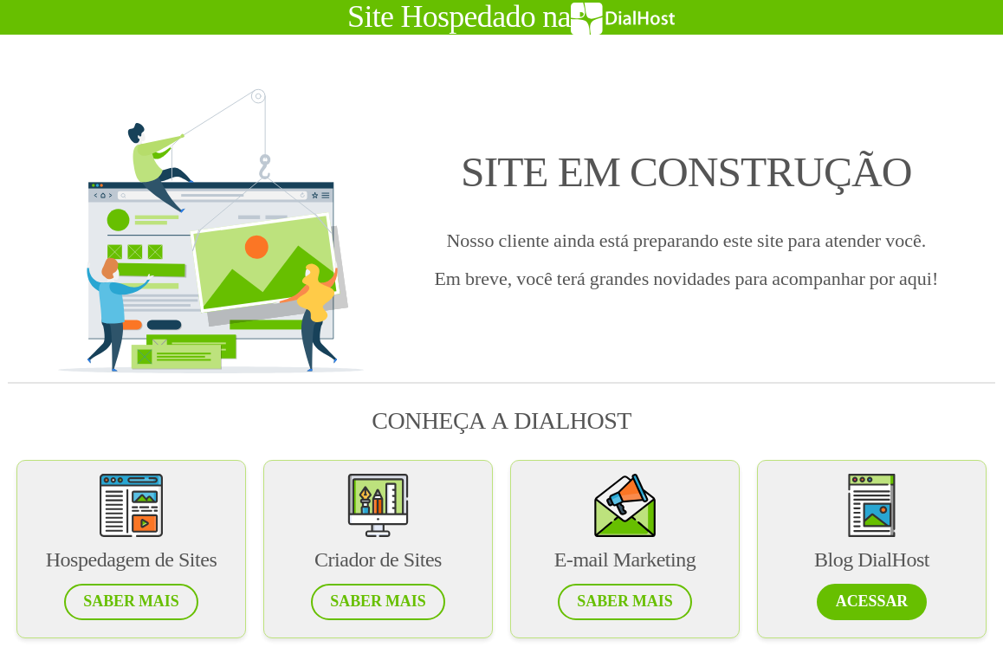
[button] (131, 602)
